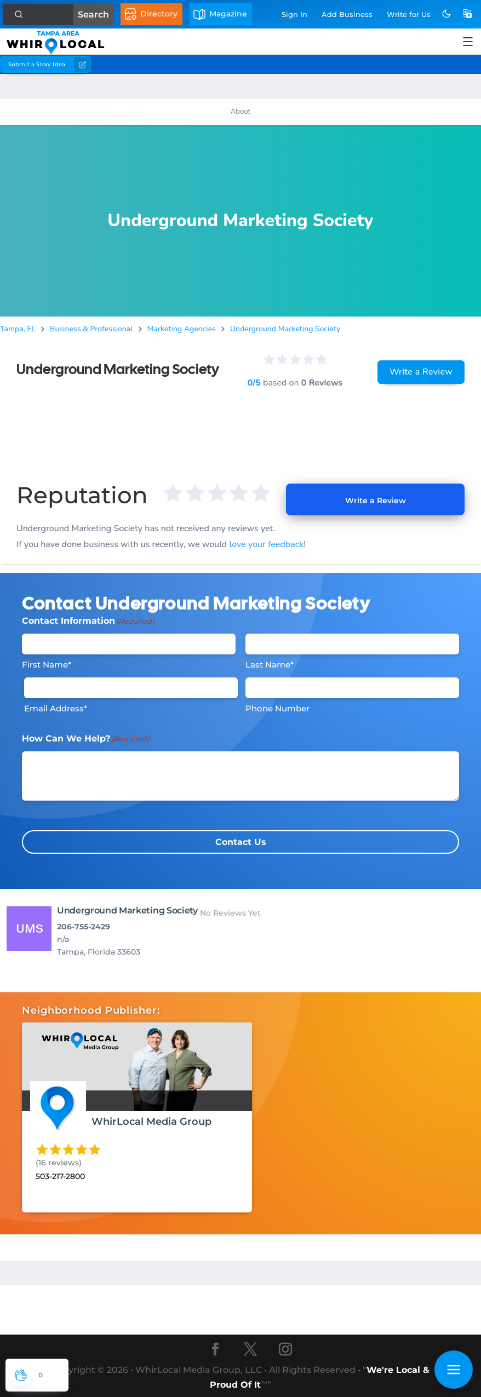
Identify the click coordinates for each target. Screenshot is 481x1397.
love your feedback (266, 544)
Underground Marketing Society (285, 329)
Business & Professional (91, 329)
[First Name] (129, 644)
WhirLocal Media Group (151, 1122)
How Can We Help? (86, 738)
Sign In (294, 14)
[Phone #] (352, 687)
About (240, 112)
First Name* (46, 664)
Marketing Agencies (181, 329)
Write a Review (421, 372)
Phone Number (277, 708)
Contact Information (88, 621)
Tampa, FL (18, 329)
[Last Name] (352, 644)
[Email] (131, 687)
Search (93, 14)
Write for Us (409, 14)
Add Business (347, 14)
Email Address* (55, 708)
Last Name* (269, 664)
